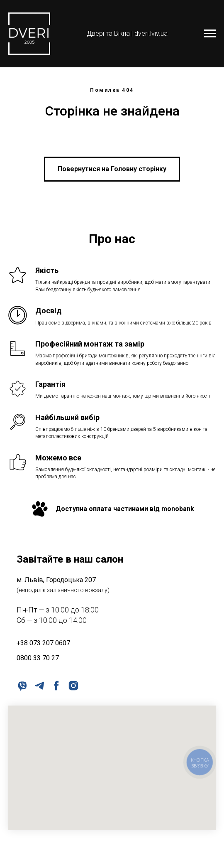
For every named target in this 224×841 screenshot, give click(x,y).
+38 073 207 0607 (43, 643)
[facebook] (56, 685)
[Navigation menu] (210, 34)
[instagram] (73, 685)
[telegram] (39, 685)
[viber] (22, 685)
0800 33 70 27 (38, 658)
